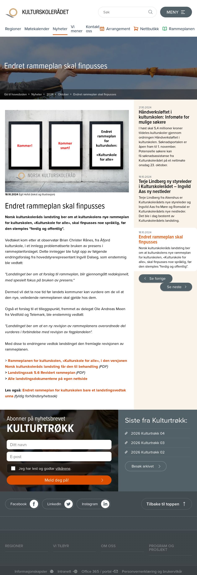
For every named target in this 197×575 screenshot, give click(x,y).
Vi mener (77, 28)
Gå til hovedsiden (15, 94)
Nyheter (61, 29)
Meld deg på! (57, 480)
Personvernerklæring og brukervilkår (152, 571)
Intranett (64, 571)
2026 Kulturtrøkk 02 (148, 452)
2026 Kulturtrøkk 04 (148, 433)
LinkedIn (54, 503)
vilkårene (63, 468)
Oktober (63, 94)
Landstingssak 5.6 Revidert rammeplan (41, 373)
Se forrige (157, 278)
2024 (50, 94)
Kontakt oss (94, 28)
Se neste (174, 286)
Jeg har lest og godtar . (45, 468)
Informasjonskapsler (31, 571)
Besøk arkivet (143, 466)
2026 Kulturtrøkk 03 (148, 442)
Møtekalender (37, 29)
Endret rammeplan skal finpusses (94, 94)
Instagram (90, 503)
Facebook (18, 503)
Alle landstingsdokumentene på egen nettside (47, 379)
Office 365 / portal (96, 571)
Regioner (13, 29)
